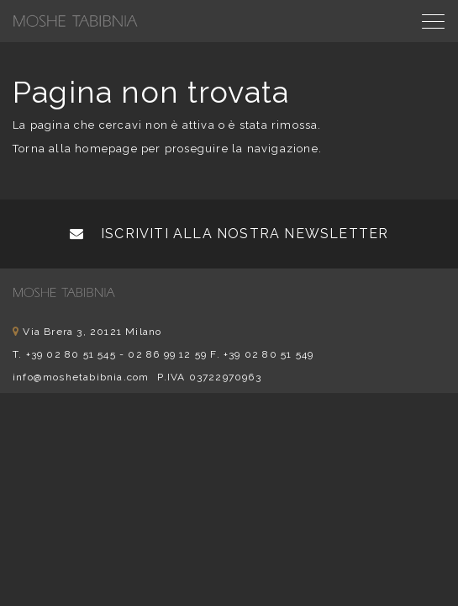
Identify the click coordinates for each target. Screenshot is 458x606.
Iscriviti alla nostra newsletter (229, 234)
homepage (106, 148)
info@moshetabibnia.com (81, 377)
